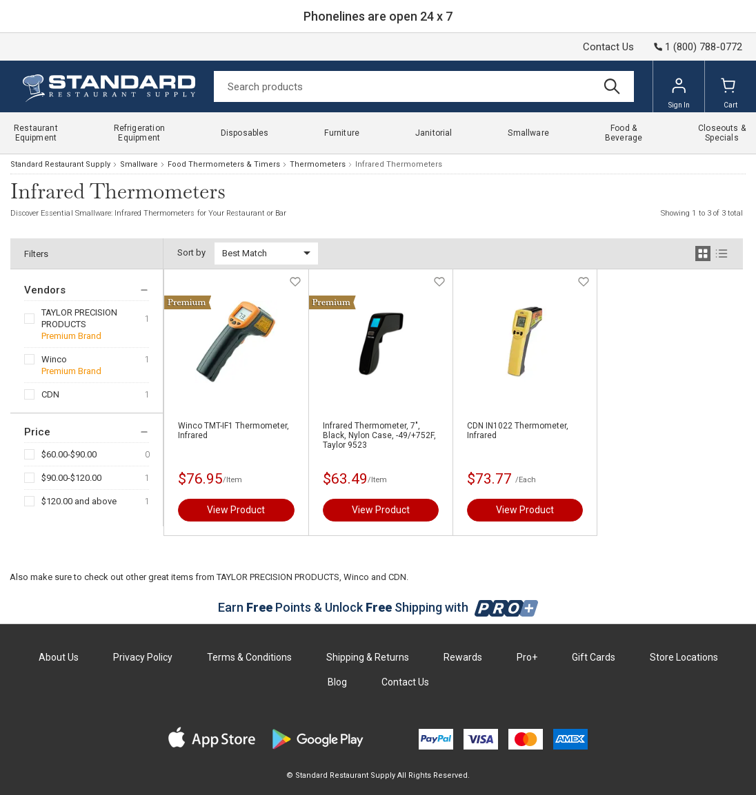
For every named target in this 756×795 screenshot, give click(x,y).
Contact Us (608, 47)
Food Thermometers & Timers (224, 164)
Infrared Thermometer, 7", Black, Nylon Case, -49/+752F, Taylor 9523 (379, 435)
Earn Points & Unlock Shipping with (378, 607)
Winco (54, 359)
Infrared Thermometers (398, 164)
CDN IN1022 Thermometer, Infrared (517, 430)
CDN (50, 394)
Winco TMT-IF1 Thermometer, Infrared (233, 430)
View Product (236, 509)
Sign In (679, 93)
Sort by (191, 252)
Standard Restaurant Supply (60, 164)
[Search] (424, 86)
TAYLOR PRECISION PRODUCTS (79, 318)
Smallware (139, 164)
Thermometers (318, 164)
